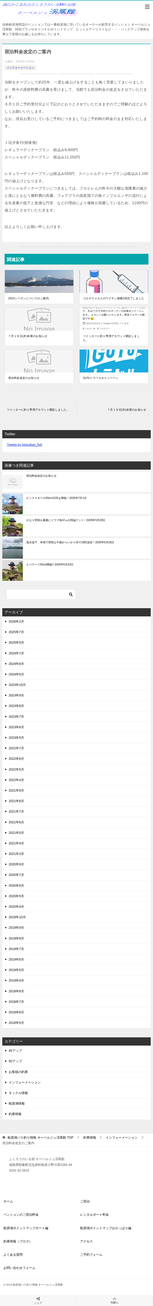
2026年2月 (16, 621)
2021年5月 (16, 833)
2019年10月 (17, 917)
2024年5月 (16, 674)
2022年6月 (16, 758)
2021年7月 (16, 811)
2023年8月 (16, 706)
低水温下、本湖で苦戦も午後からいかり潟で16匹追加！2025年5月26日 (70, 542)
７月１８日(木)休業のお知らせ (27, 336)
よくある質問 (13, 1254)
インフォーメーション (20, 67)
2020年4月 (16, 906)
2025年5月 (16, 642)
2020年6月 (16, 885)
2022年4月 (16, 780)
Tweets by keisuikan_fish (24, 445)
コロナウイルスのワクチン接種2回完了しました (113, 298)
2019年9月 (16, 927)
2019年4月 (16, 980)
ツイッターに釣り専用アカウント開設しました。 (111, 338)
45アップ (15, 1050)
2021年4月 (16, 843)
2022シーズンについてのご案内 (28, 298)
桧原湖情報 (17, 1103)
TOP (40, 1137)
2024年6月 (16, 664)
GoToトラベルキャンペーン (100, 378)
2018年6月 (16, 1012)
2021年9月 (16, 790)
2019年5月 (16, 970)
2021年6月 (16, 822)
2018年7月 (16, 1002)
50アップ (15, 1061)
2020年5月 (16, 896)
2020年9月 (16, 864)
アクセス (86, 1241)
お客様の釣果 (18, 1072)
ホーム (8, 1201)
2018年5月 (16, 1023)
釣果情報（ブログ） (17, 1241)
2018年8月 (16, 991)
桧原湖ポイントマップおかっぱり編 (105, 1228)
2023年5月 (16, 737)
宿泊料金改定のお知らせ (23, 378)
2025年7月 (16, 632)
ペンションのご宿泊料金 (21, 1214)
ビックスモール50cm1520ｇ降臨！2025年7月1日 (56, 498)
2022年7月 (16, 748)
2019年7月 (16, 949)
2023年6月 (16, 727)
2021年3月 (16, 854)
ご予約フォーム (91, 1254)
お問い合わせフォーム (19, 1268)
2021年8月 (16, 801)
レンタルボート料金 (94, 1214)
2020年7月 (16, 875)
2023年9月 (16, 695)
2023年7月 (16, 716)
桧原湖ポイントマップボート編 (25, 1228)
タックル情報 (18, 1093)
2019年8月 (16, 938)
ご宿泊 (85, 1201)
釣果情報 (15, 1114)
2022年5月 (16, 769)
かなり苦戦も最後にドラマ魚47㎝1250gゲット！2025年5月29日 (65, 520)
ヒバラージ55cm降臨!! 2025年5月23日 (49, 564)
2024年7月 (16, 653)
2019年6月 (16, 959)
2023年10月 (17, 685)
